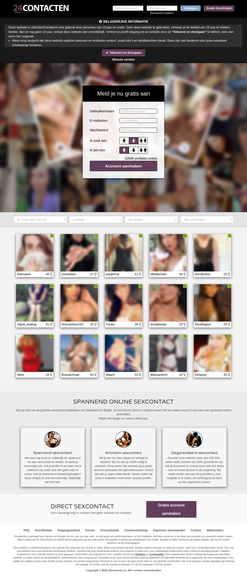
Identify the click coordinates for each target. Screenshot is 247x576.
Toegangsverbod (68, 530)
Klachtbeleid (43, 530)
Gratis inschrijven (219, 8)
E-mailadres (99, 120)
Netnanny (140, 554)
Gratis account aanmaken (171, 509)
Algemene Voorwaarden (169, 530)
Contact (196, 530)
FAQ (27, 530)
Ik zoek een (98, 141)
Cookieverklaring (135, 530)
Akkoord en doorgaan (123, 52)
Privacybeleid (110, 530)
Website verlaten (123, 59)
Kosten (90, 530)
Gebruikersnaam (102, 111)
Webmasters (215, 530)
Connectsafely (156, 554)
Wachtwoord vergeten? (162, 13)
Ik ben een (97, 150)
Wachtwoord (99, 130)
